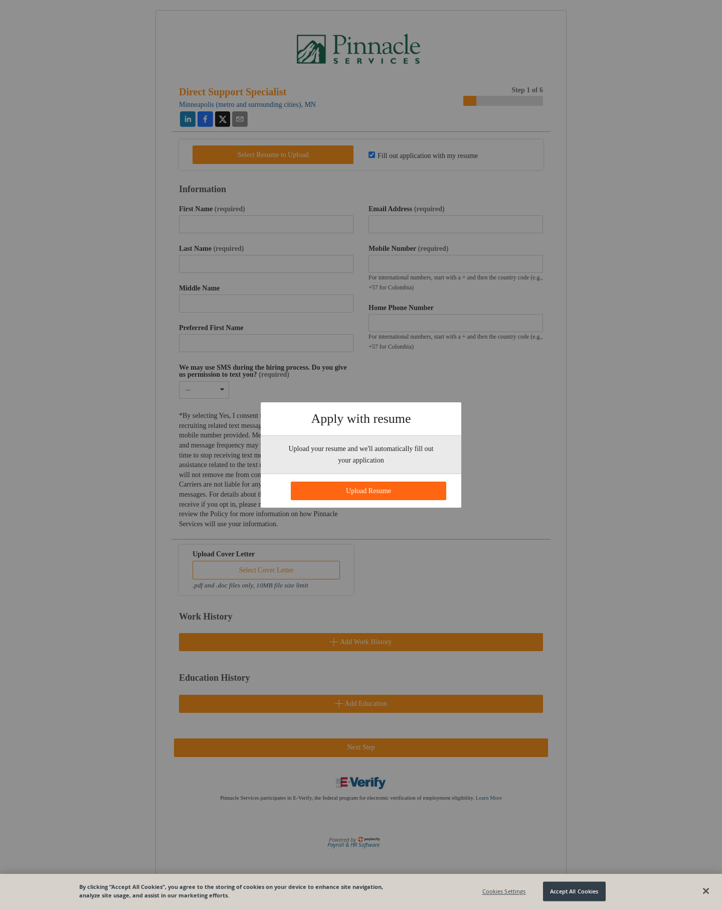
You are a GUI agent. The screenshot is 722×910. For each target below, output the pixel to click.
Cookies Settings (504, 891)
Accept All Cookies (574, 891)
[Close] (706, 891)
